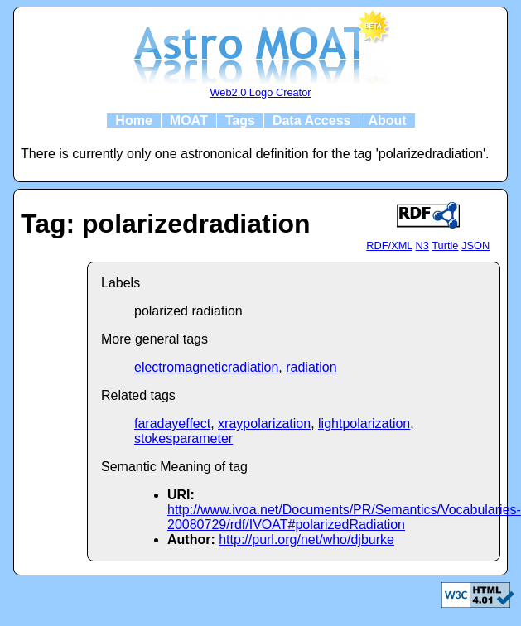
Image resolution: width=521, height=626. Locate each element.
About (387, 120)
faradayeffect (172, 424)
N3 (422, 245)
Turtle (445, 245)
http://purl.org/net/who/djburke (306, 539)
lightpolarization (364, 424)
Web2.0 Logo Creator (260, 92)
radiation (311, 367)
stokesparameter (183, 438)
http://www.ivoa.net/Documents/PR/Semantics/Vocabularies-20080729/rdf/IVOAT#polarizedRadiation (344, 517)
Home (133, 120)
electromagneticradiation (206, 367)
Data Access (312, 120)
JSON (475, 245)
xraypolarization (264, 424)
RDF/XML (389, 245)
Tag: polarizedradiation (166, 223)
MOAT (189, 120)
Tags (240, 120)
